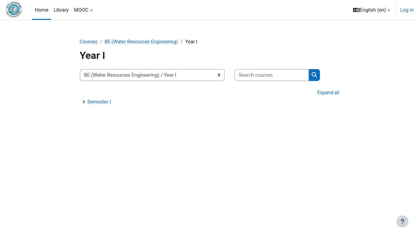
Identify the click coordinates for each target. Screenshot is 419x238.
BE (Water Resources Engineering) (143, 42)
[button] (371, 10)
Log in (407, 10)
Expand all (328, 93)
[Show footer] (402, 221)
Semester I (99, 102)
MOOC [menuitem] (81, 10)
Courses (89, 42)
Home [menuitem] (41, 10)
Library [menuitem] (61, 10)
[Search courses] (272, 75)
